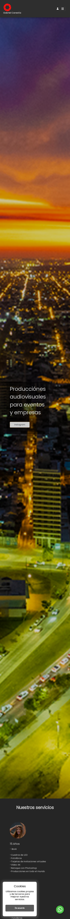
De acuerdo (20, 908)
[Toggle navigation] (63, 9)
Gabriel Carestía (12, 12)
